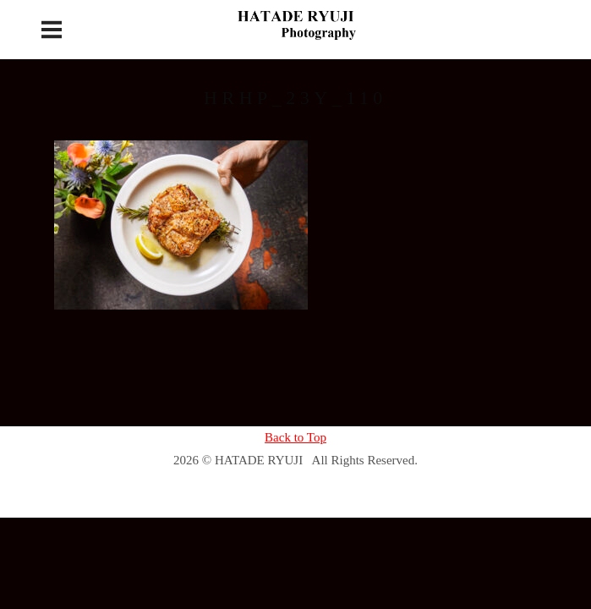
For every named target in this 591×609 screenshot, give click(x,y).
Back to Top (295, 437)
